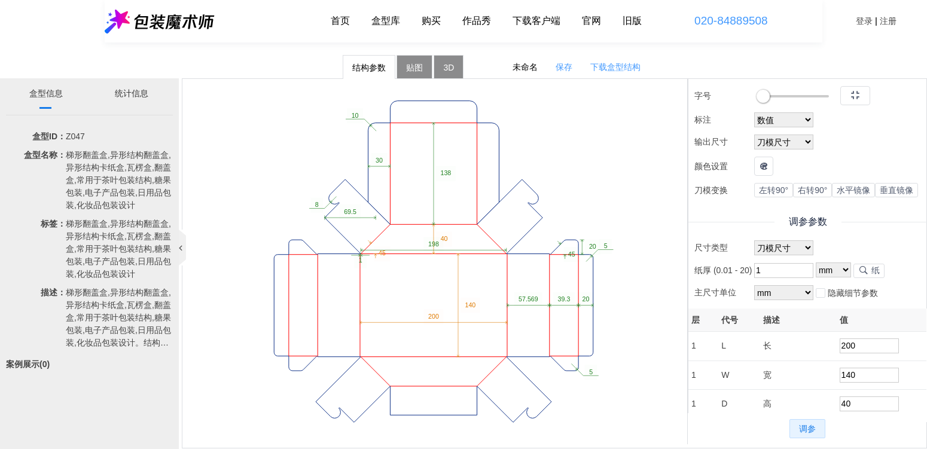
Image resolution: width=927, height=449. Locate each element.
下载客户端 (536, 21)
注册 (888, 21)
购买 (431, 21)
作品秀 (476, 21)
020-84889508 (731, 20)
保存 (564, 67)
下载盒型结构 (615, 67)
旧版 (632, 21)
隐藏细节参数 (847, 293)
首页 (340, 21)
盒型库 (385, 21)
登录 (864, 21)
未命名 (525, 67)
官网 (591, 21)
